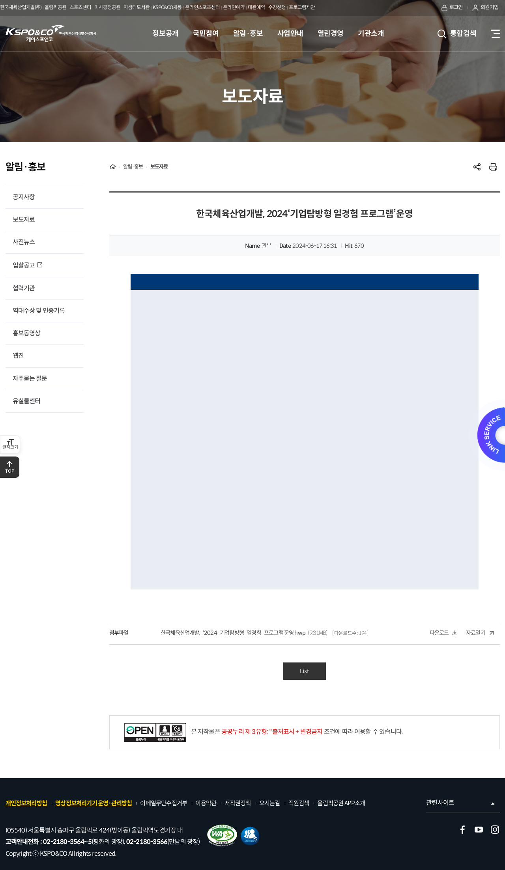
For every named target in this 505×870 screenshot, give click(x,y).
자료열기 (480, 632)
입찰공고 (24, 265)
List (304, 671)
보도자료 (24, 219)
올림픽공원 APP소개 (341, 803)
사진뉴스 (24, 242)
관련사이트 (461, 803)
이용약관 (205, 803)
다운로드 (443, 632)
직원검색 (298, 803)
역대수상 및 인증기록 (39, 311)
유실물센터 (26, 401)
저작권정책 (237, 803)
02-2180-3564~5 (67, 842)
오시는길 (269, 803)
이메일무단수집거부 (163, 803)
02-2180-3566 (146, 842)
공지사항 (24, 197)
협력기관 (24, 288)
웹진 (18, 356)
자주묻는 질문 (30, 378)
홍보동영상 (26, 333)
